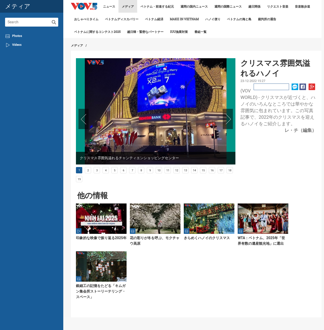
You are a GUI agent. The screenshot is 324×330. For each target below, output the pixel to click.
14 (194, 170)
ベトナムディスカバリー (121, 19)
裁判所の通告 (267, 19)
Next (228, 119)
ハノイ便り (212, 19)
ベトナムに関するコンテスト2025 (97, 32)
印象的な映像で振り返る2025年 (101, 238)
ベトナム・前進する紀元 (157, 6)
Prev (83, 119)
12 (176, 170)
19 (79, 179)
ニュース (109, 6)
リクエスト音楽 (277, 6)
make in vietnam (184, 19)
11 (167, 170)
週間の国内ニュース (194, 6)
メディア (128, 6)
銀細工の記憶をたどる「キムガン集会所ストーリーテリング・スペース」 (101, 291)
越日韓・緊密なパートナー (145, 32)
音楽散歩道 (302, 6)
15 (203, 170)
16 (212, 170)
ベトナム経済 (154, 19)
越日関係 (254, 6)
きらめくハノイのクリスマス (207, 238)
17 (220, 170)
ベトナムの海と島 (239, 19)
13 (185, 170)
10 (158, 170)
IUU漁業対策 (179, 32)
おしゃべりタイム (86, 19)
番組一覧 (200, 32)
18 (229, 170)
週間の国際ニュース (228, 6)
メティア (17, 6)
